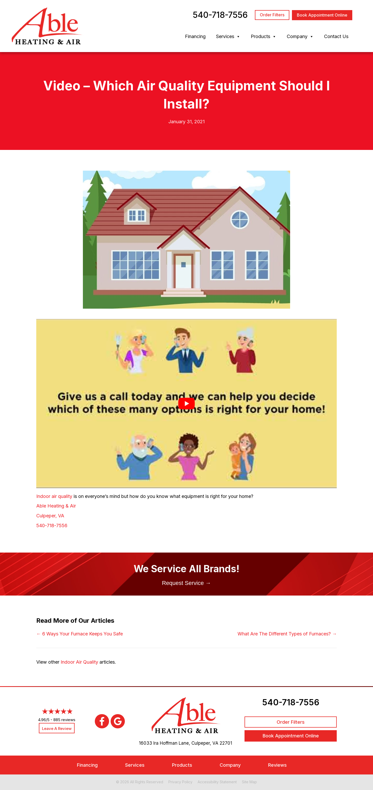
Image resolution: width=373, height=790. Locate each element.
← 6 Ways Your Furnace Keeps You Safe (79, 633)
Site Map (249, 782)
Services (228, 36)
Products (263, 36)
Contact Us (336, 36)
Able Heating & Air (56, 506)
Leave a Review (56, 728)
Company (300, 36)
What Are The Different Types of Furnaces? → (287, 633)
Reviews (277, 765)
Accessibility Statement (217, 782)
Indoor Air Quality (79, 662)
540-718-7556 (51, 525)
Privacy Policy (180, 782)
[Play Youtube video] (186, 403)
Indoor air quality (54, 496)
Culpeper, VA (50, 515)
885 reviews (64, 719)
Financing (195, 36)
